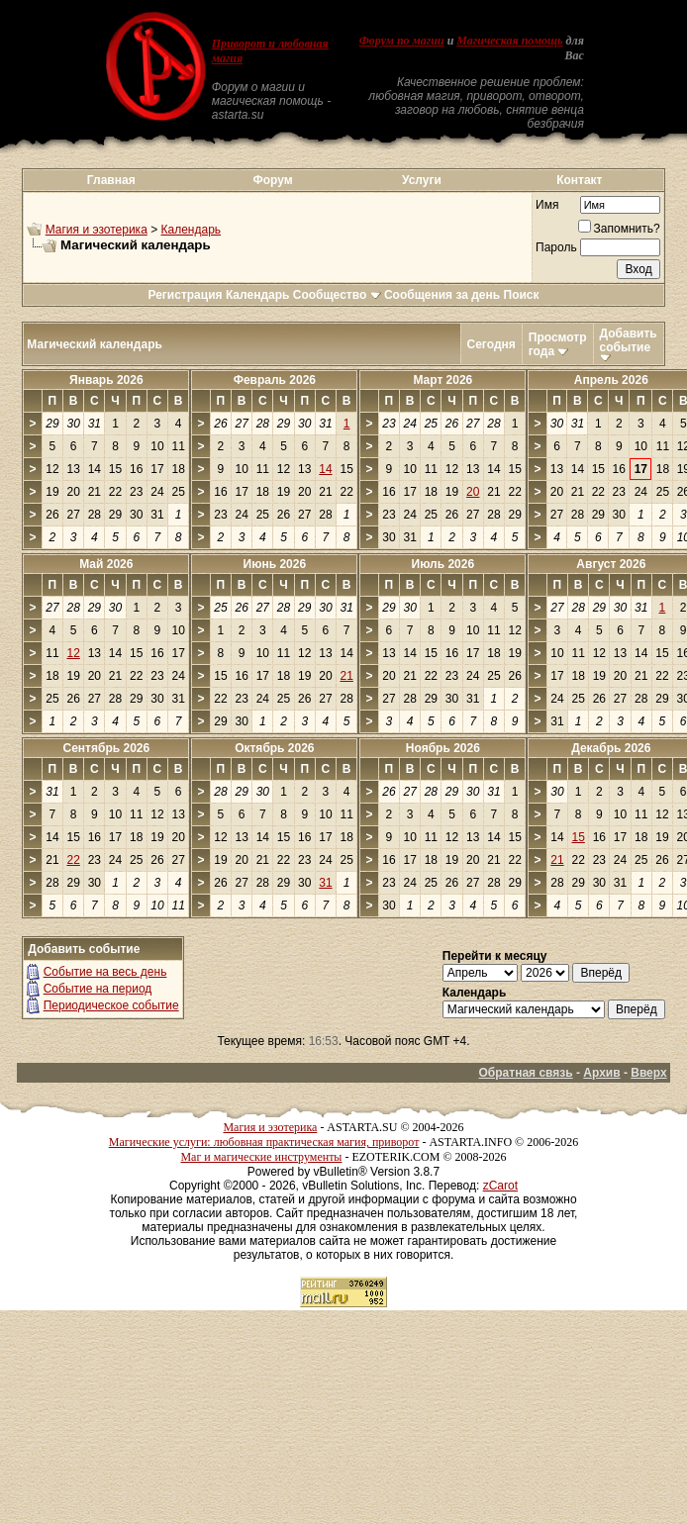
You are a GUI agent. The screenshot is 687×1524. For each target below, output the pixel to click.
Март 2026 (442, 380)
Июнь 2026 (275, 564)
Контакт (579, 180)
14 (325, 469)
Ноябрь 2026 (443, 748)
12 (72, 653)
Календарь (191, 230)
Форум (272, 180)
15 (577, 837)
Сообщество (337, 295)
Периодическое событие (111, 1005)
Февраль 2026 (275, 380)
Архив (601, 1073)
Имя (547, 205)
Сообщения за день (442, 295)
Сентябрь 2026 (106, 748)
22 (72, 860)
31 (325, 883)
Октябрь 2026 (274, 748)
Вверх (648, 1073)
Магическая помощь (509, 41)
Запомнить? (619, 229)
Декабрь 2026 (610, 748)
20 (472, 492)
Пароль (556, 247)
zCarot (500, 1185)
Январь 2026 (106, 380)
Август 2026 (610, 564)
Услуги (422, 180)
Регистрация (184, 295)
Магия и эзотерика (96, 230)
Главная (111, 180)
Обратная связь (526, 1073)
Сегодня (491, 344)
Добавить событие (628, 340)
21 (347, 676)
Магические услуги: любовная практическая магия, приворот (264, 1142)
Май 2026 (106, 564)
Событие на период (98, 989)
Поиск (522, 295)
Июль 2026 (443, 564)
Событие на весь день (105, 972)
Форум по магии (401, 41)
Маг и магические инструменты (261, 1157)
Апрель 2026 (611, 380)
